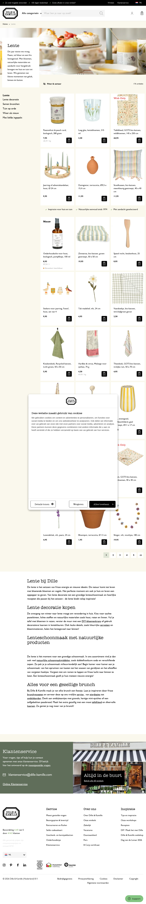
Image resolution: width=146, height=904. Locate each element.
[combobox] (73, 13)
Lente (6, 95)
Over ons (90, 809)
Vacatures (88, 830)
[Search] (101, 13)
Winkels (111, 3)
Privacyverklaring (86, 879)
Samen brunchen (11, 104)
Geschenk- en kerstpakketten (59, 835)
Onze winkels (90, 820)
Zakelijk (87, 825)
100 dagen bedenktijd (39, 3)
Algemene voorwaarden (98, 883)
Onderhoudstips (53, 840)
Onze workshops (128, 820)
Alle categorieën (32, 13)
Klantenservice (123, 3)
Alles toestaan (103, 504)
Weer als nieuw (11, 113)
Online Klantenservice (15, 784)
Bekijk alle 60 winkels (93, 781)
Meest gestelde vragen (56, 815)
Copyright (133, 879)
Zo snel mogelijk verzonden (16, 3)
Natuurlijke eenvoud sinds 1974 (93, 209)
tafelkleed (97, 702)
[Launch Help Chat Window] (134, 898)
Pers (85, 840)
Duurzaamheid (90, 835)
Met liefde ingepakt (12, 117)
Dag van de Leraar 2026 (131, 840)
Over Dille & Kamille (93, 815)
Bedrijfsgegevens (64, 879)
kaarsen (31, 706)
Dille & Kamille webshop (132, 835)
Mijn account (132, 13)
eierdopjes (95, 694)
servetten (105, 625)
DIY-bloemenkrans (91, 621)
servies (80, 694)
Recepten (125, 825)
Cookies (103, 879)
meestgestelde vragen (39, 765)
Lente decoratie (11, 99)
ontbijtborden (34, 698)
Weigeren (78, 504)
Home (5, 24)
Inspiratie (128, 809)
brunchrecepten (35, 694)
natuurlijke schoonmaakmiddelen (53, 660)
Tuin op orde (9, 108)
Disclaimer (118, 879)
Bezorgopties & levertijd (57, 820)
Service (51, 809)
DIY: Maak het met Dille (132, 830)
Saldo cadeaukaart (54, 830)
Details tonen (44, 504)
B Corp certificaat (92, 845)
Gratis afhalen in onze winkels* (64, 3)
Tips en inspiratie (128, 815)
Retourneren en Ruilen (56, 825)
